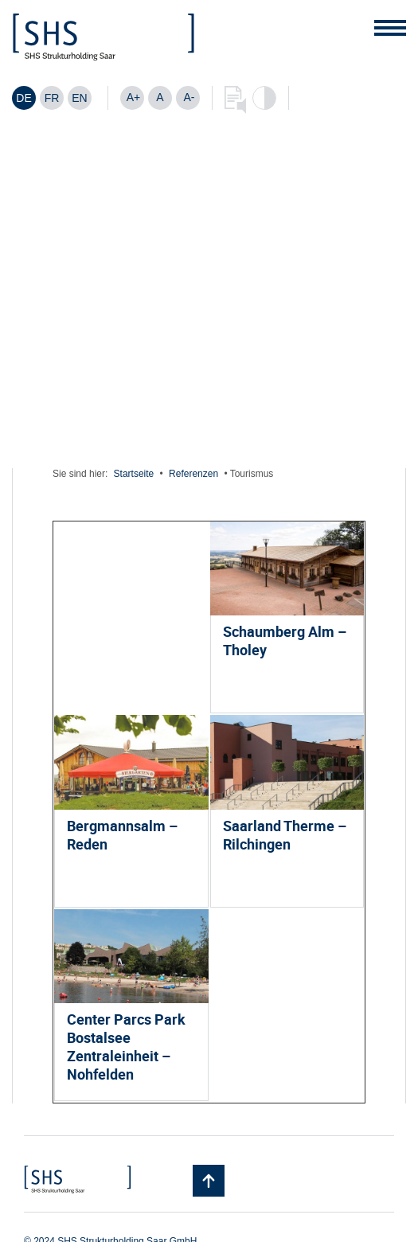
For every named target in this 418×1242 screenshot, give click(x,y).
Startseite (134, 473)
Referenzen (193, 473)
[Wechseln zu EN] (80, 98)
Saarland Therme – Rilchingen (284, 834)
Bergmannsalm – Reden (122, 834)
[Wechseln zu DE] (24, 98)
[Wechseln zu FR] (52, 98)
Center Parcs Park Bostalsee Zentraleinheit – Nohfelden (126, 1047)
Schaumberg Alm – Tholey (284, 640)
